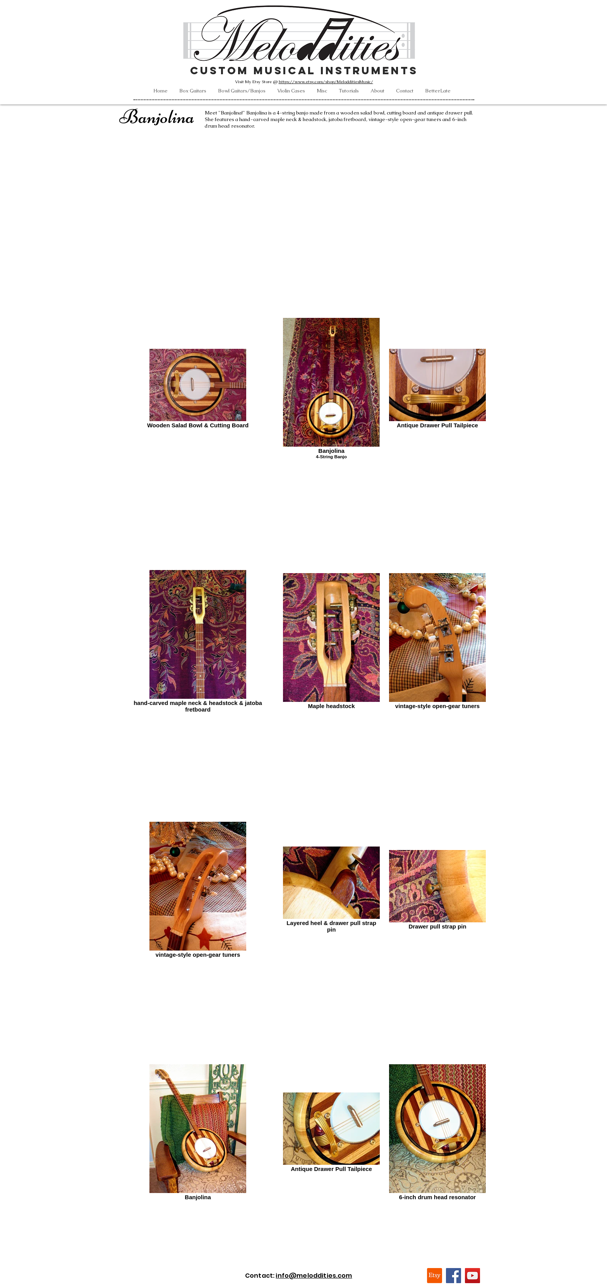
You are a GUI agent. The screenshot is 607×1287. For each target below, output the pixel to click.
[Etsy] (434, 1275)
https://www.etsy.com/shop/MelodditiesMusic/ (326, 81)
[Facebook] (453, 1275)
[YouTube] (472, 1275)
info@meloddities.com (314, 1275)
